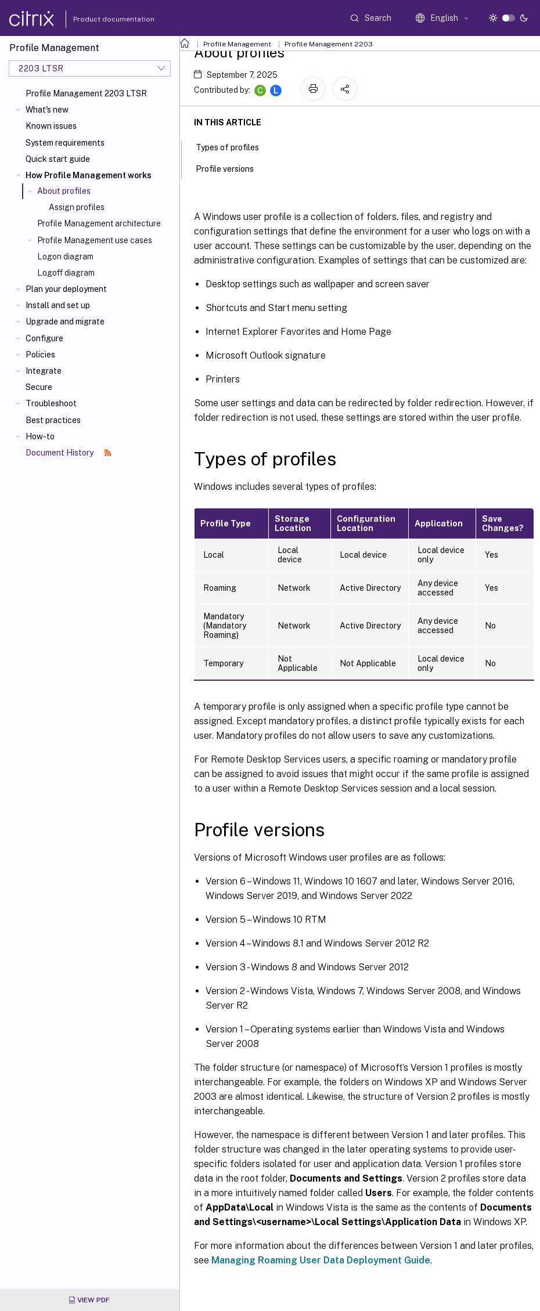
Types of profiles (234, 146)
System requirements (65, 142)
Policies (40, 354)
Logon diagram (65, 256)
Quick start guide (58, 159)
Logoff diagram (66, 272)
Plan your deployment (66, 289)
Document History (68, 452)
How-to (40, 436)
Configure (44, 338)
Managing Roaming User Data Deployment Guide (320, 1260)
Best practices (53, 420)
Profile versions (231, 168)
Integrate (44, 370)
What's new (47, 109)
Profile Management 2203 (329, 44)
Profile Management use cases (94, 240)
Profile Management (237, 44)
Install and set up (58, 305)
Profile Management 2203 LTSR (86, 93)
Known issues (51, 126)
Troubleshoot (51, 403)
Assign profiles (77, 207)
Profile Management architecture (99, 223)
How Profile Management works (89, 175)
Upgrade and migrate (65, 321)
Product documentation (99, 19)
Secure (39, 387)
